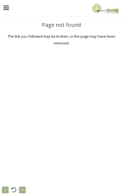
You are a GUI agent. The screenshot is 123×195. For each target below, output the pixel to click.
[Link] (104, 8)
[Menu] (6, 8)
